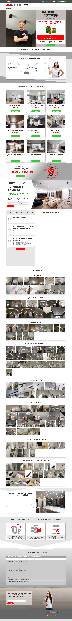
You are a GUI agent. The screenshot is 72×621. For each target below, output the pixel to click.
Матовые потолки (15, 105)
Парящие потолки (36, 155)
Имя (8, 201)
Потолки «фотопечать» (36, 130)
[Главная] (59, 8)
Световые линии (56, 130)
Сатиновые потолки (56, 105)
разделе (47, 558)
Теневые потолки (56, 155)
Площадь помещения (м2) (12, 67)
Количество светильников (31, 67)
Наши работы (9, 613)
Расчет (45, 63)
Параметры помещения (9, 64)
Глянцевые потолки (36, 105)
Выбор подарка (36, 64)
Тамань (10, 1)
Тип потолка (18, 64)
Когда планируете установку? (27, 64)
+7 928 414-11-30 (53, 1)
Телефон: (20, 201)
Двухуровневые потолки (15, 155)
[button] (62, 1)
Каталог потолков (10, 612)
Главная (8, 611)
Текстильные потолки (16, 130)
